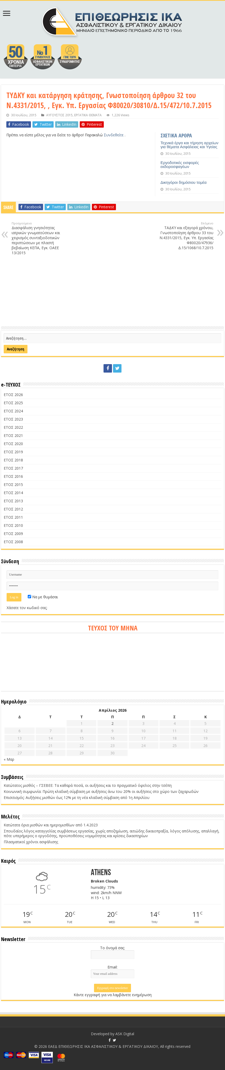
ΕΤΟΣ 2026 (13, 394)
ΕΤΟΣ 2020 (13, 443)
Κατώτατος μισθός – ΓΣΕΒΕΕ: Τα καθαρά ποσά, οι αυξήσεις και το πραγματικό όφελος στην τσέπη (88, 785)
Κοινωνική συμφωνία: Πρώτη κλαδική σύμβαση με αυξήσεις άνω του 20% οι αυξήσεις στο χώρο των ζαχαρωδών (101, 791)
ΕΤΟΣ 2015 (13, 484)
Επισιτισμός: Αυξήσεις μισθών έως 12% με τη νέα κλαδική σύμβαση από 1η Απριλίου (76, 797)
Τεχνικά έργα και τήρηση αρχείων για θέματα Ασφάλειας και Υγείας (189, 145)
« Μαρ (9, 759)
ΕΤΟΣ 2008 (13, 541)
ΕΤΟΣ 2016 (13, 476)
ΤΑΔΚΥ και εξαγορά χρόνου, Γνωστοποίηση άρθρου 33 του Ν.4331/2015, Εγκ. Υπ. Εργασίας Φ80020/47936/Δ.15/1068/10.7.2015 (186, 235)
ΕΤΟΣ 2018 (13, 459)
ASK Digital (124, 1033)
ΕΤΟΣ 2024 (13, 410)
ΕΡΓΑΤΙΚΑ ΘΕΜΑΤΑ (88, 115)
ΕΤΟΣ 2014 (13, 492)
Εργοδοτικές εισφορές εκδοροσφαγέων (180, 164)
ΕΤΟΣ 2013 (13, 500)
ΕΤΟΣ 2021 (13, 435)
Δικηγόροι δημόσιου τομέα (184, 182)
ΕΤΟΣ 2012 (13, 509)
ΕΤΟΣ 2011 (13, 517)
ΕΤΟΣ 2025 (13, 402)
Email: (112, 967)
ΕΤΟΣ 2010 (13, 525)
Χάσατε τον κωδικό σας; (27, 607)
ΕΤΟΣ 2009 (13, 533)
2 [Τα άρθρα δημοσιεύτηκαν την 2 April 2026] (112, 723)
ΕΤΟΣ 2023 (13, 419)
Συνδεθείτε (114, 134)
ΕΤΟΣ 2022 (13, 427)
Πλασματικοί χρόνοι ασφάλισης (31, 841)
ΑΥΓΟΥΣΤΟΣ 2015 (59, 115)
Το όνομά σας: (112, 947)
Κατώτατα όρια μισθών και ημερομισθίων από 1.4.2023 (51, 824)
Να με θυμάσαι (43, 596)
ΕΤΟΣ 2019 (13, 451)
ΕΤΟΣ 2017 (13, 468)
